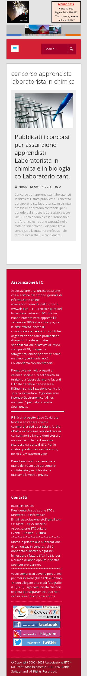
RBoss (23, 187)
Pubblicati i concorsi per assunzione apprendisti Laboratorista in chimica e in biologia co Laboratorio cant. (42, 156)
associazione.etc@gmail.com (41, 519)
